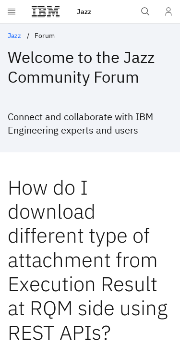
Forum (45, 35)
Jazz (15, 35)
